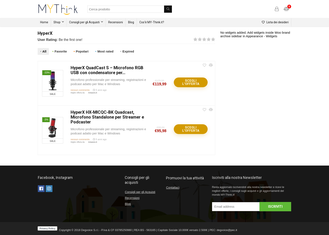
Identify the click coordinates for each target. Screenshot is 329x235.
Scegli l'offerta (190, 81)
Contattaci (172, 186)
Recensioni (115, 22)
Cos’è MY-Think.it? (151, 22)
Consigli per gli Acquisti (84, 22)
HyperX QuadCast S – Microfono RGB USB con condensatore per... (107, 69)
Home (44, 22)
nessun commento (80, 89)
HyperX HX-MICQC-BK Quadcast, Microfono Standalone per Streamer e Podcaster (107, 116)
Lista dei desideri (275, 22)
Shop (56, 22)
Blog (131, 22)
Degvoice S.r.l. (90, 229)
